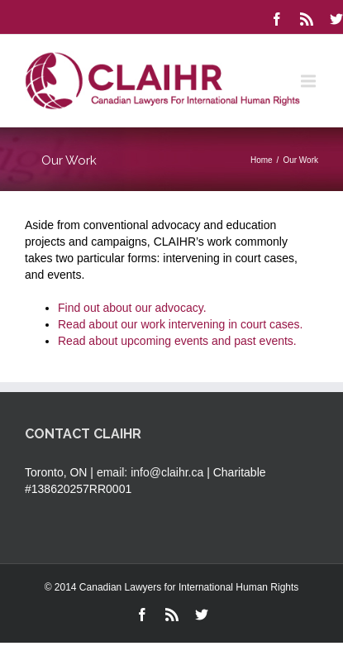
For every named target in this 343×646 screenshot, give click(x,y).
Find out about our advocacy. (132, 307)
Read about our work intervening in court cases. (180, 324)
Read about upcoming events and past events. (177, 340)
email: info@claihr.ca (150, 472)
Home (261, 160)
